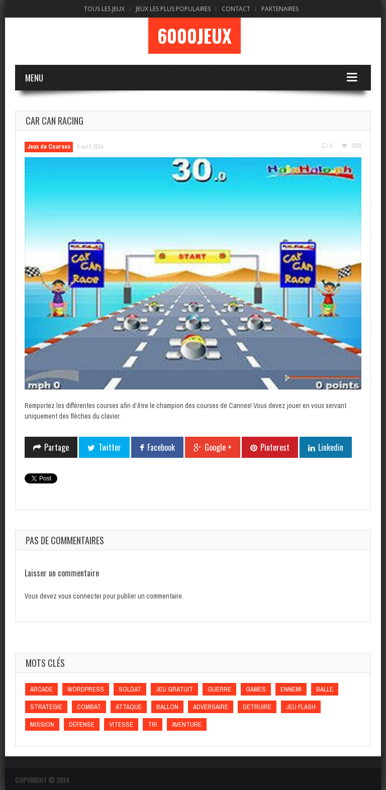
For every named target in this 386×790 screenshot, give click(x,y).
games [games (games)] (256, 689)
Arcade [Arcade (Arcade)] (41, 689)
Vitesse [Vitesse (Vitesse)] (121, 724)
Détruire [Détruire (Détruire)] (257, 707)
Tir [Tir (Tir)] (152, 724)
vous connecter (80, 596)
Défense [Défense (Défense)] (81, 724)
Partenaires (280, 9)
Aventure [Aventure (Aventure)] (187, 724)
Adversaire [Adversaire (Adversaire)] (210, 707)
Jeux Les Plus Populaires (173, 9)
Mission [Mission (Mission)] (42, 724)
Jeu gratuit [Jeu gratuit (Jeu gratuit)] (174, 689)
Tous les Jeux (104, 9)
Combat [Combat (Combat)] (89, 707)
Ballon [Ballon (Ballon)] (167, 707)
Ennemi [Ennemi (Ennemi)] (291, 689)
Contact (236, 9)
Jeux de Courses (48, 147)
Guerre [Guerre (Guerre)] (219, 689)
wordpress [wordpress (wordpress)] (85, 689)
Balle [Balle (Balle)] (324, 689)
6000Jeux (194, 35)
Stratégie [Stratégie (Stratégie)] (46, 707)
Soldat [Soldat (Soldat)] (130, 689)
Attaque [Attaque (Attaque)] (129, 707)
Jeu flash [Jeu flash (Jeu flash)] (301, 707)
